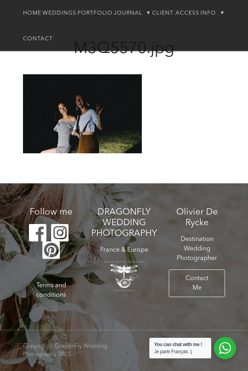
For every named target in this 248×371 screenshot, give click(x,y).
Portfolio (95, 13)
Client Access (175, 13)
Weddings (59, 13)
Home (32, 13)
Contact (38, 38)
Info (208, 13)
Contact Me (196, 283)
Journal (128, 13)
